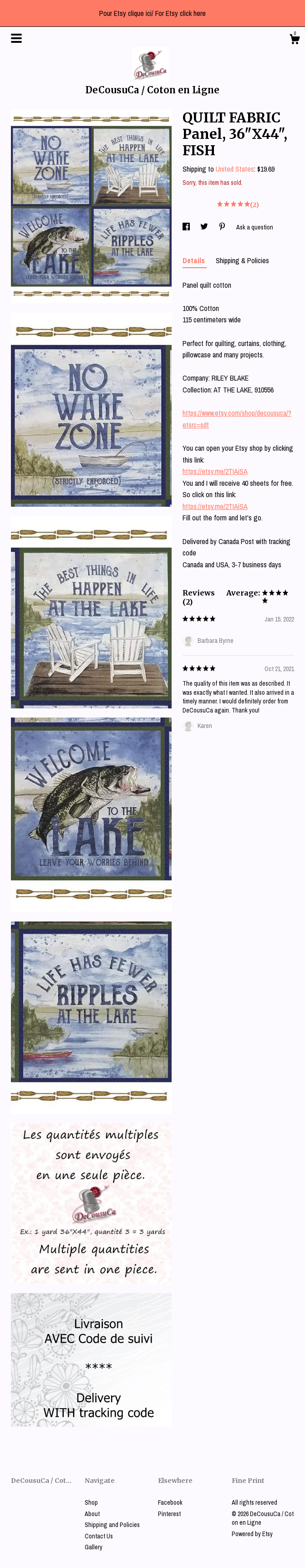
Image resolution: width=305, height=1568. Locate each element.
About (92, 1514)
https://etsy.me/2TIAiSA (215, 471)
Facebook (170, 1502)
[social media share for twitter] (204, 227)
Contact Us (99, 1536)
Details (195, 260)
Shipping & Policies (242, 260)
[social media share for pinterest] (223, 227)
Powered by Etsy (252, 1534)
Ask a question (254, 227)
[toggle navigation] (16, 38)
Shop (91, 1502)
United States (235, 169)
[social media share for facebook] (187, 227)
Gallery (93, 1547)
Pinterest (169, 1514)
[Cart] (295, 40)
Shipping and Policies (112, 1525)
